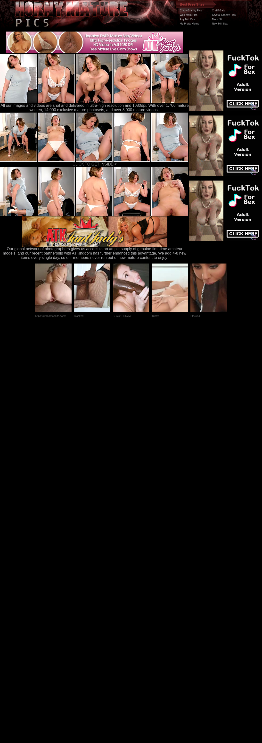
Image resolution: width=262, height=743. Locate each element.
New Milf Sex (220, 23)
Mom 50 (217, 19)
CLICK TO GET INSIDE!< (95, 164)
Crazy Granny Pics (191, 10)
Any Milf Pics (187, 19)
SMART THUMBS (139, 651)
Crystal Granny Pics (224, 14)
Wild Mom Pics (188, 14)
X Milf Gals (218, 10)
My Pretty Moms (189, 23)
